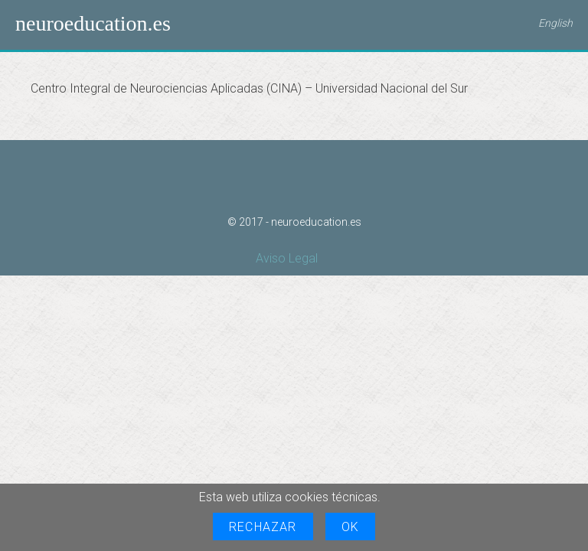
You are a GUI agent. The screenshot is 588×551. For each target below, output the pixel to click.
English (555, 23)
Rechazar (263, 527)
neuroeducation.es (93, 23)
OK (350, 527)
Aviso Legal (287, 258)
